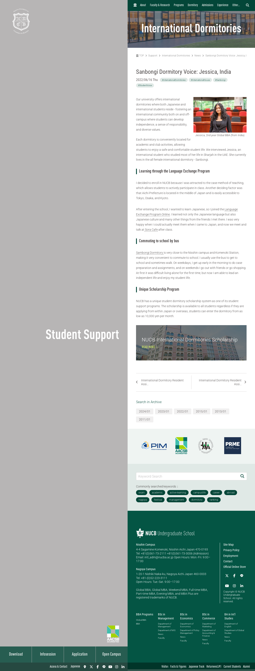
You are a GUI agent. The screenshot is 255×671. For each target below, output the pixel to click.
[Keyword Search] (187, 478)
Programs (179, 5)
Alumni (246, 666)
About (143, 5)
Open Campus (111, 654)
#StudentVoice (145, 85)
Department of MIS (166, 632)
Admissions (207, 5)
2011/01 (144, 422)
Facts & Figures (178, 666)
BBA (138, 625)
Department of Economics (186, 626)
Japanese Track (196, 666)
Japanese (75, 666)
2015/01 (201, 414)
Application (80, 654)
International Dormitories (176, 55)
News (197, 55)
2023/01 (163, 414)
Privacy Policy (231, 553)
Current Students (232, 666)
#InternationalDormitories (174, 80)
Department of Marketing (209, 626)
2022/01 (182, 414)
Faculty (161, 639)
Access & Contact (58, 666)
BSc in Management (166, 618)
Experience (222, 5)
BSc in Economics (186, 618)
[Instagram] (116, 667)
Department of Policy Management (189, 633)
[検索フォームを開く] (247, 5)
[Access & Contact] (85, 667)
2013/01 (220, 414)
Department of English (231, 626)
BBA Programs (144, 616)
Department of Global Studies (234, 633)
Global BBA (141, 621)
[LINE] (104, 667)
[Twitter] (91, 667)
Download (16, 654)
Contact (227, 564)
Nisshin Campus (145, 547)
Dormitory (193, 5)
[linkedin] (123, 667)
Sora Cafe (151, 229)
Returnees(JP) (213, 666)
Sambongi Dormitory (150, 252)
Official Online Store (234, 569)
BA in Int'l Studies (229, 618)
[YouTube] (110, 667)
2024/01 (144, 414)
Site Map (228, 547)
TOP (140, 55)
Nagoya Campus (145, 571)
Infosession (48, 654)
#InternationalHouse (200, 80)
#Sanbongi (220, 80)
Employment (230, 558)
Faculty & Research (160, 5)
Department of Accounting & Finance (209, 635)
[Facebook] (97, 667)
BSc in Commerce (208, 618)
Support (152, 55)
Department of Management (164, 626)
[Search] (242, 478)
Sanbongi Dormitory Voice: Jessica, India (228, 55)
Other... (236, 5)
